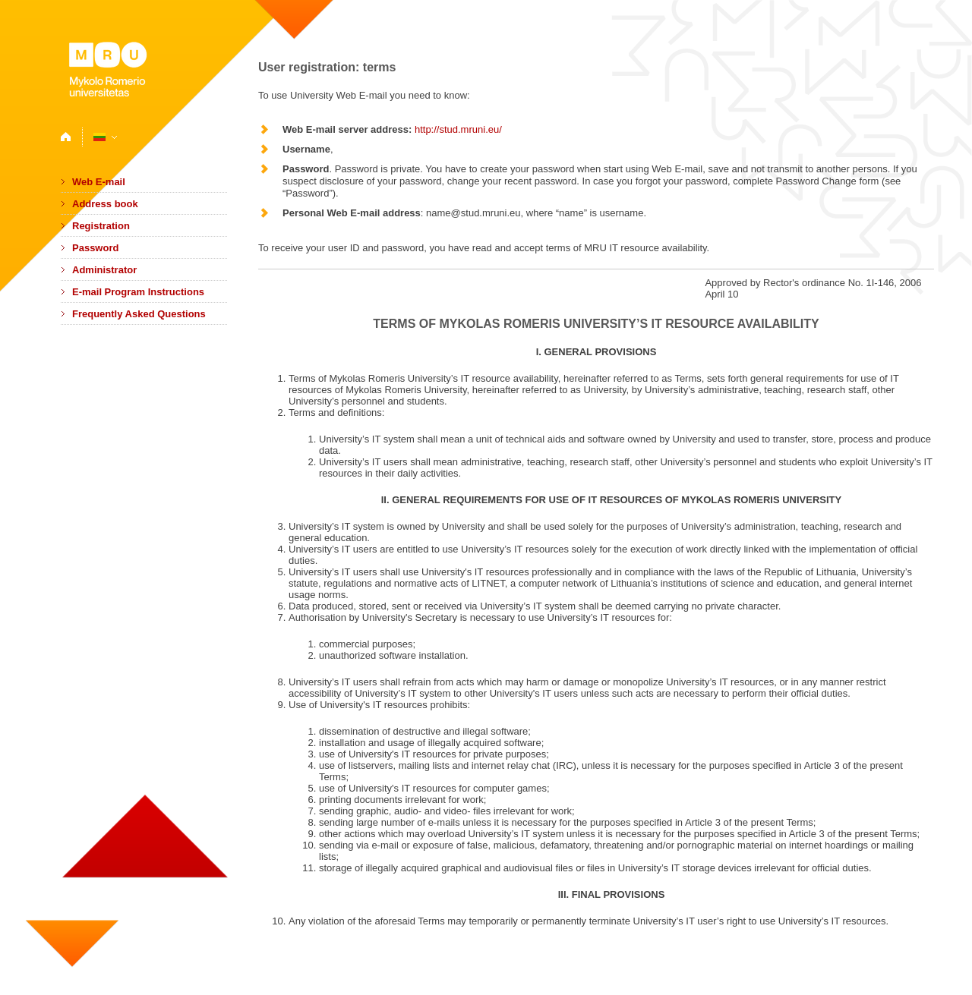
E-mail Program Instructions (138, 292)
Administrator (104, 270)
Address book (105, 203)
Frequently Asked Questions (139, 314)
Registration (101, 225)
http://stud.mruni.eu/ (458, 129)
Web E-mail (98, 181)
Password (95, 247)
